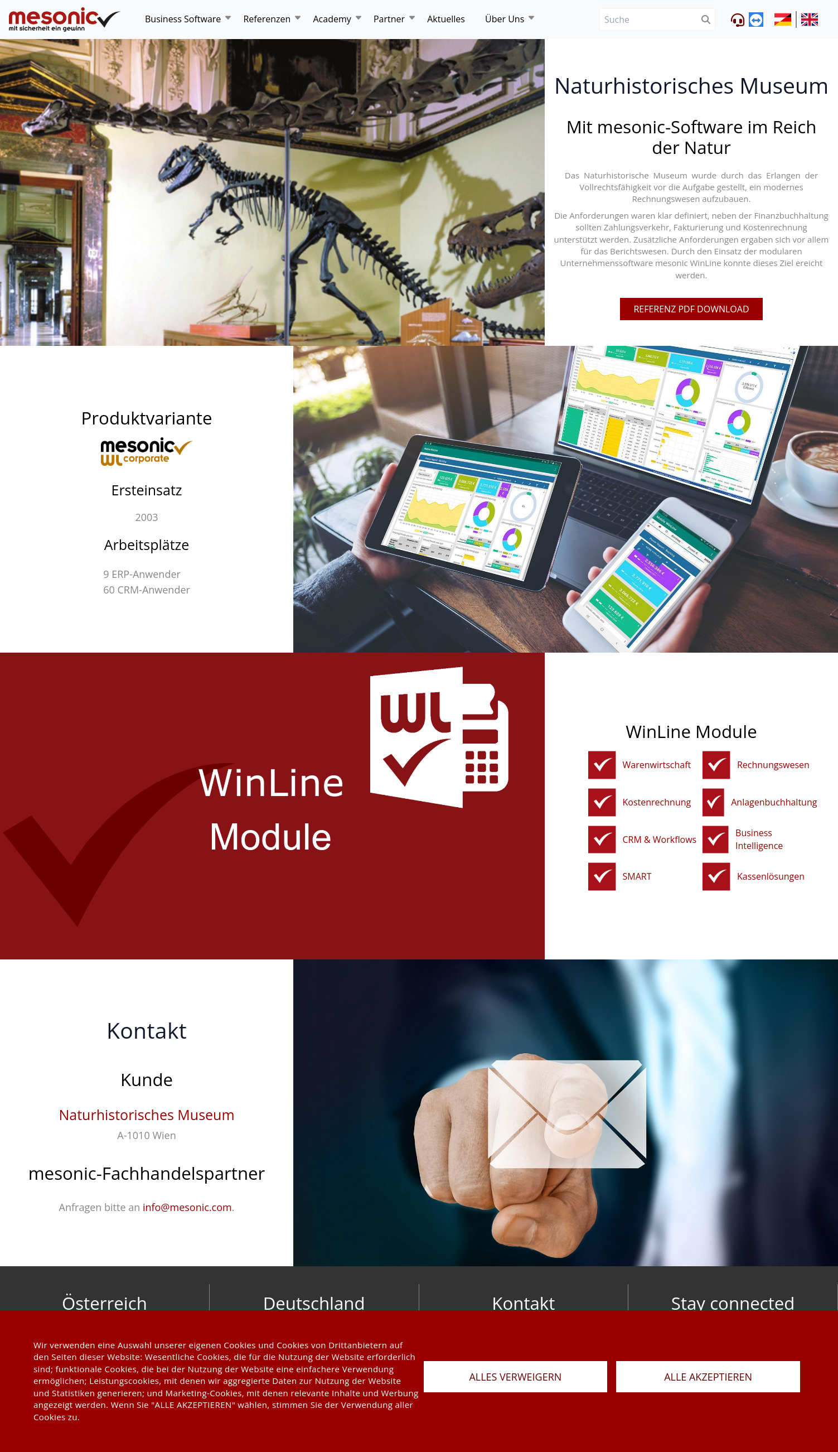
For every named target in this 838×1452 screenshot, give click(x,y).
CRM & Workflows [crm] (660, 839)
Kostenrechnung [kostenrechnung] (657, 802)
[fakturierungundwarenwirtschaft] (602, 765)
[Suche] (648, 19)
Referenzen (266, 19)
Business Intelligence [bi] (759, 839)
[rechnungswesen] (716, 765)
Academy (332, 19)
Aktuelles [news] (446, 19)
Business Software (183, 19)
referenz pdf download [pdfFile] (691, 309)
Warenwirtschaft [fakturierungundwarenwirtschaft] (657, 765)
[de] (64, 19)
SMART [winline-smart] (637, 876)
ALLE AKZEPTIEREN (708, 1376)
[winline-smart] (602, 876)
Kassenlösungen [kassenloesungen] (771, 876)
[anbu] (713, 802)
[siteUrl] (785, 19)
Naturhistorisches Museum (146, 1114)
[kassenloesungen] (716, 876)
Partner (389, 19)
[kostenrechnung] (602, 802)
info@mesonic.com (187, 1207)
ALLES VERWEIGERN (515, 1376)
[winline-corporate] (147, 451)
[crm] (602, 840)
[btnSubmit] (706, 19)
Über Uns (504, 19)
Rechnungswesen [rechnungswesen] (773, 765)
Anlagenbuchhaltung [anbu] (774, 802)
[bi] (716, 840)
